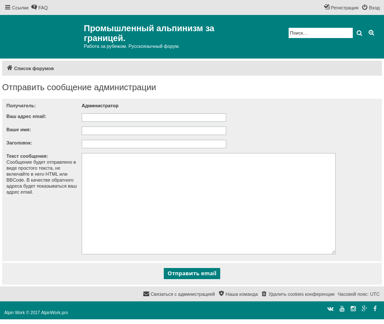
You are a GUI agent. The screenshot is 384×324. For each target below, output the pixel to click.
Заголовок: (19, 142)
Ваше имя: (18, 129)
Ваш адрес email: (26, 116)
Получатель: (21, 105)
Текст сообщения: (27, 156)
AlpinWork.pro (54, 312)
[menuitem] (39, 8)
